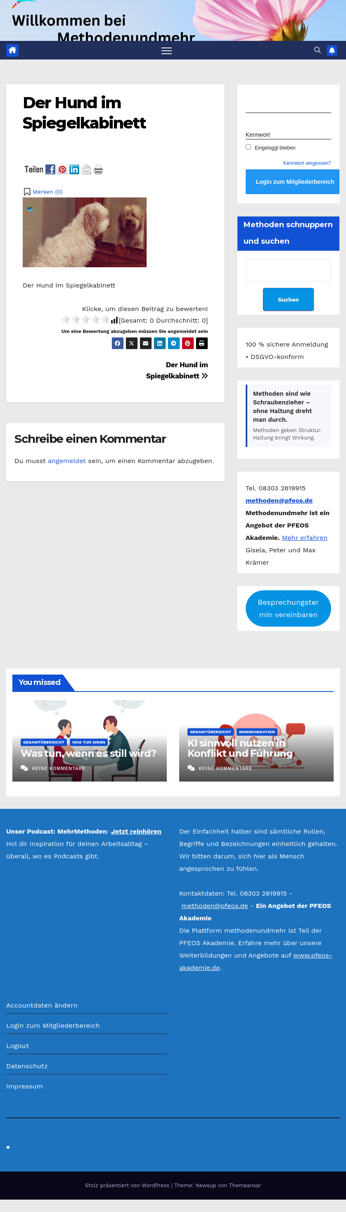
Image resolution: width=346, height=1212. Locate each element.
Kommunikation (257, 732)
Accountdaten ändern (42, 1005)
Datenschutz (27, 1066)
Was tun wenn (88, 742)
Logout (17, 1046)
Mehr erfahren (304, 538)
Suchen (288, 299)
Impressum (24, 1086)
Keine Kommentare (58, 768)
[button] (317, 50)
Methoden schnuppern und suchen (288, 233)
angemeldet (67, 461)
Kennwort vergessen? (307, 163)
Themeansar (245, 1185)
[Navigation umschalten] (166, 50)
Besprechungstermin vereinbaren (288, 608)
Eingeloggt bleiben (271, 148)
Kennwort (258, 134)
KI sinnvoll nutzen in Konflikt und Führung (240, 748)
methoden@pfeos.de (214, 906)
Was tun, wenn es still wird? (88, 754)
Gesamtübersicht (43, 742)
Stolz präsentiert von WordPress (128, 1185)
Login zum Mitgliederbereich (53, 1025)
